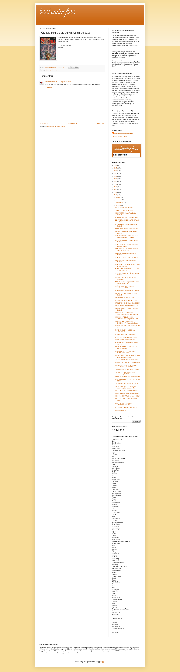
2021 (115, 179)
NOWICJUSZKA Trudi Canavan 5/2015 (127, 393)
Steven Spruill (49, 70)
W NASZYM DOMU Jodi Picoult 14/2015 (127, 362)
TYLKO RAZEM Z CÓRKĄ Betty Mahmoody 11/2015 (125, 373)
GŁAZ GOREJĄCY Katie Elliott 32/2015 (127, 297)
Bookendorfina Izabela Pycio (123, 133)
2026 (115, 165)
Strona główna (72, 123)
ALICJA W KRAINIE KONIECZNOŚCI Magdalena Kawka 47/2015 (126, 236)
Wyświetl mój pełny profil (119, 136)
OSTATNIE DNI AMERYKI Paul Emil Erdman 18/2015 (126, 347)
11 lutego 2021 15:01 (64, 82)
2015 (115, 195)
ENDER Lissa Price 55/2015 (124, 207)
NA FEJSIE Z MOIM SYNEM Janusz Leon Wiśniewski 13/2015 (126, 366)
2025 (115, 168)
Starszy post (100, 123)
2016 (115, 192)
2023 (115, 173)
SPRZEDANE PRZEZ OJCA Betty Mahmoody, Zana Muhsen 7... (125, 387)
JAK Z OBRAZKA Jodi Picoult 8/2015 (126, 383)
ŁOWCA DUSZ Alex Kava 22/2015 (125, 334)
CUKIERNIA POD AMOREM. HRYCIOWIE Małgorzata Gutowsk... (127, 313)
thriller (55, 70)
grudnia (118, 197)
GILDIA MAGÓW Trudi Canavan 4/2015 (127, 396)
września (118, 205)
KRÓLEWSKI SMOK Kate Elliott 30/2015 (127, 303)
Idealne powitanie (120, 410)
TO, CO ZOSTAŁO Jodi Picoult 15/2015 (127, 360)
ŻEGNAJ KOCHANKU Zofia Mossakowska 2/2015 (123, 404)
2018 (115, 187)
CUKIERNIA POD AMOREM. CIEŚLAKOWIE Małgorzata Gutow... (127, 318)
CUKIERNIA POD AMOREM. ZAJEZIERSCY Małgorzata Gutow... (127, 322)
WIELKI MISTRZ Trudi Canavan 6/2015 (127, 391)
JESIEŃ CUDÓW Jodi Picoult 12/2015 (127, 369)
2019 (115, 184)
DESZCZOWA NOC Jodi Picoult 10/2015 (127, 376)
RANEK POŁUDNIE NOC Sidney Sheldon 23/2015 (125, 330)
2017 (115, 189)
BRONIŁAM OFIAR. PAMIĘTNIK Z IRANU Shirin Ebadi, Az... (125, 352)
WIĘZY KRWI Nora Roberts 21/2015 (126, 337)
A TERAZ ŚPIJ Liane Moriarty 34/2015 (127, 290)
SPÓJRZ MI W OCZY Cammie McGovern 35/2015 (124, 287)
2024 (115, 171)
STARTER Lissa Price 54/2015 (124, 210)
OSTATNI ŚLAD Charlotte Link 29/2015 (127, 306)
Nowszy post (44, 123)
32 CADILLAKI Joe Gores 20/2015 (125, 340)
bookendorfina (57, 12)
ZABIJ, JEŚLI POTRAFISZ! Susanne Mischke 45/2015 (126, 245)
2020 (115, 181)
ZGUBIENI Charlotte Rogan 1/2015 (126, 407)
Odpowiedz (48, 87)
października (120, 203)
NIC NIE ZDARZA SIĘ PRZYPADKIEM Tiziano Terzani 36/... (127, 282)
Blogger (102, 662)
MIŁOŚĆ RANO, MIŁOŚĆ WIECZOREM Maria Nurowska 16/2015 (127, 356)
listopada (118, 200)
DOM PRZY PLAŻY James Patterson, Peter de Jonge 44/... (126, 249)
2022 (115, 176)
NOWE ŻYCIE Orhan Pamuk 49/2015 (126, 229)
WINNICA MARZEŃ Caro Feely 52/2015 (127, 217)
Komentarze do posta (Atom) (56, 126)
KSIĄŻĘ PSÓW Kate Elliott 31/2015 (126, 300)
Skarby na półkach (51, 82)
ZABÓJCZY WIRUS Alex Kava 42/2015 (127, 257)
